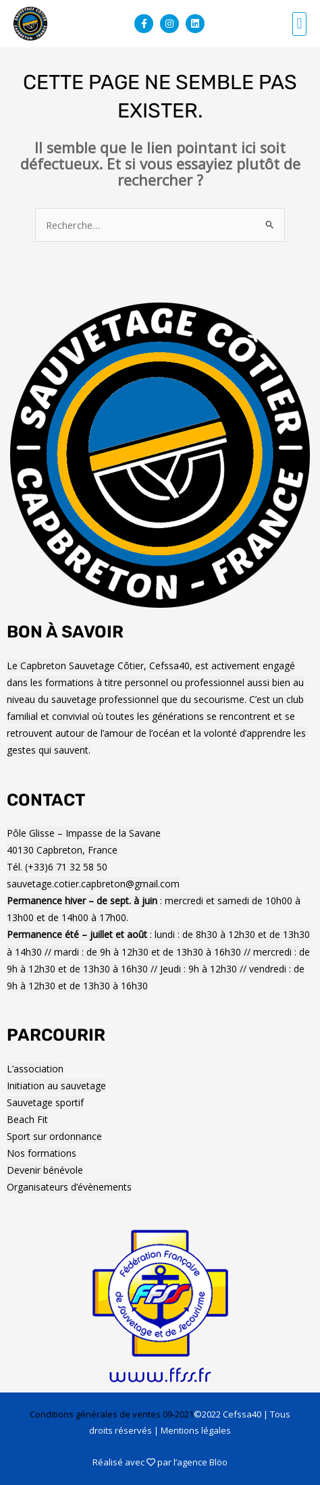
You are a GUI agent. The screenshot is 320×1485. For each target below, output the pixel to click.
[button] (299, 24)
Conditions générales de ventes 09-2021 (112, 1414)
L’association (35, 1068)
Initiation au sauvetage (56, 1085)
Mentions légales (196, 1430)
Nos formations (41, 1153)
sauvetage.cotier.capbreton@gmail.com (93, 883)
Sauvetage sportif (45, 1102)
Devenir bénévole (45, 1170)
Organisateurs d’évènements (69, 1186)
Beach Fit (27, 1119)
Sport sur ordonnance (54, 1136)
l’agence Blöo (201, 1462)
